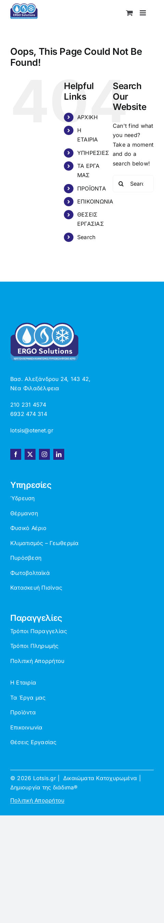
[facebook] (15, 454)
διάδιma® (65, 787)
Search (86, 237)
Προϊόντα (23, 712)
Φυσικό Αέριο (28, 528)
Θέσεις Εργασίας (33, 742)
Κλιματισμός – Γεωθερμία (44, 543)
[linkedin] (58, 454)
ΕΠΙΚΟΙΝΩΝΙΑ (95, 201)
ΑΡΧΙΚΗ (87, 117)
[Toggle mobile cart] (129, 12)
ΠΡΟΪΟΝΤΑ (91, 188)
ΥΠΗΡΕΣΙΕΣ (93, 152)
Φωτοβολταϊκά (30, 572)
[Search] (121, 183)
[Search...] (133, 183)
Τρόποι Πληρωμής (34, 645)
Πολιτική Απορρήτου (37, 660)
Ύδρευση (22, 498)
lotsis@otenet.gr (31, 430)
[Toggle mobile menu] (143, 12)
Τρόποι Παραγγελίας (38, 631)
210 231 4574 (28, 404)
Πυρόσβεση (25, 557)
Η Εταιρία (23, 682)
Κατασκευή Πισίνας (36, 587)
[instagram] (44, 454)
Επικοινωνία (26, 727)
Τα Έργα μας (28, 697)
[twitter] (30, 454)
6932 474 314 (28, 413)
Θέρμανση (24, 513)
